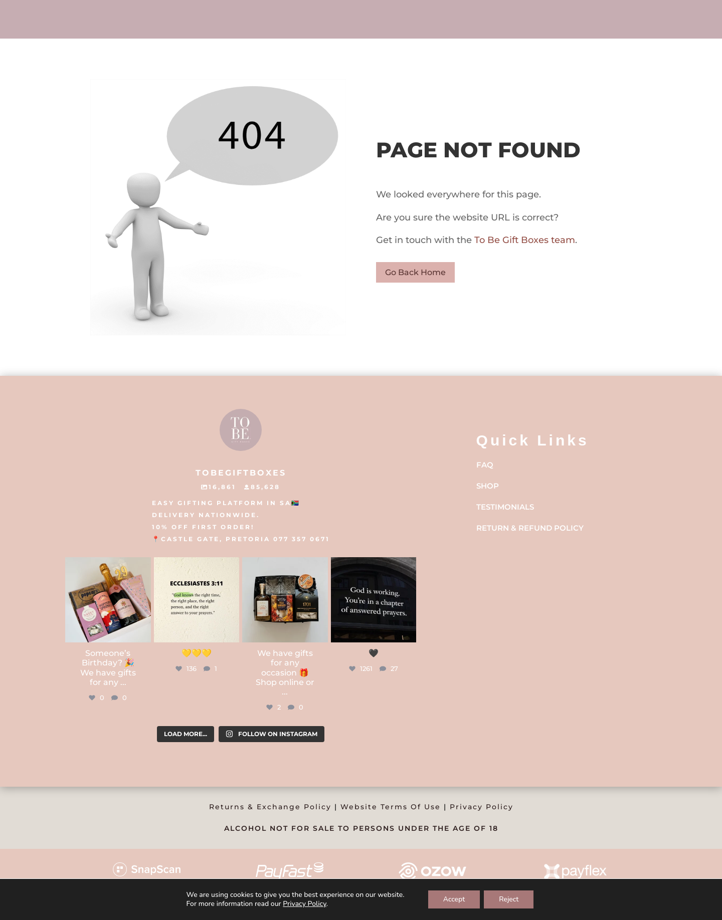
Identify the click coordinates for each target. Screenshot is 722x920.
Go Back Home (415, 272)
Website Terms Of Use (390, 806)
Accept (454, 899)
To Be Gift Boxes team (523, 240)
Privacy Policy (481, 806)
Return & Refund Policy (530, 528)
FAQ (484, 465)
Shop (487, 486)
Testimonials (505, 507)
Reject (508, 899)
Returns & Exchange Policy (270, 806)
